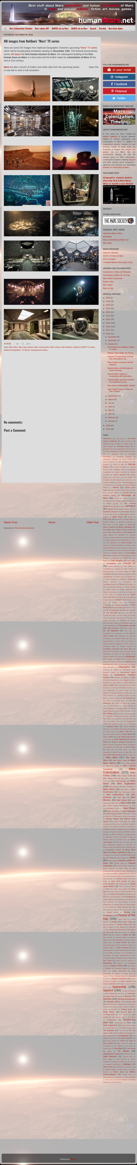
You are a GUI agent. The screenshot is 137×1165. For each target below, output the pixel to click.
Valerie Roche (128, 1054)
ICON (115, 664)
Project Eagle (127, 922)
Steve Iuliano (123, 1007)
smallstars (132, 976)
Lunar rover (107, 739)
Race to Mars (108, 927)
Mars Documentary (118, 781)
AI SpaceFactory (120, 449)
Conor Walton (128, 566)
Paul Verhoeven (108, 902)
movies (128, 149)
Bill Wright (120, 509)
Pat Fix (108, 897)
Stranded (114, 1009)
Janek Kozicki (122, 685)
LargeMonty (118, 719)
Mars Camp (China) (128, 763)
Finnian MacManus (109, 625)
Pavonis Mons (118, 904)
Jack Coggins (124, 680)
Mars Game (109, 789)
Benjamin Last (118, 506)
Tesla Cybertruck (110, 1025)
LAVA (105, 721)
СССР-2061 (115, 1082)
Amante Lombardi (120, 467)
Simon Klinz (128, 973)
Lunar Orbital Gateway (124, 737)
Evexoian (130, 618)
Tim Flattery (118, 1046)
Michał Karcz (122, 839)
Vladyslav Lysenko (118, 1062)
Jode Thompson (108, 695)
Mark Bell (119, 747)
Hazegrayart (130, 656)
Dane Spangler (119, 574)
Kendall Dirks (122, 708)
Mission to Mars (108, 847)
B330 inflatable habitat (118, 501)
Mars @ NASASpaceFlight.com (116, 240)
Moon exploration (119, 852)
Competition (111, 563)
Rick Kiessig (129, 940)
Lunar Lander (108, 737)
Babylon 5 (132, 501)
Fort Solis (128, 631)
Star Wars (120, 993)
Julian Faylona (114, 706)
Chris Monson (110, 550)
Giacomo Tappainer (115, 644)
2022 (108, 312)
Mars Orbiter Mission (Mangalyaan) (115, 805)
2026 (108, 298)
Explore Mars (108, 282)
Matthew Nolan (110, 829)
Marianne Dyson (121, 744)
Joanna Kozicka (116, 693)
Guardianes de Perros (110, 654)
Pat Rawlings (128, 897)
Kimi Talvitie (108, 714)
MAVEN (127, 832)
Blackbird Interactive (110, 512)
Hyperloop (129, 662)
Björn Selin (129, 509)
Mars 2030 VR (130, 755)
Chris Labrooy (121, 548)
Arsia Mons (107, 485)
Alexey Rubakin (127, 459)
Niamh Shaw (123, 868)
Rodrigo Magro (108, 948)
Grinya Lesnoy (119, 651)
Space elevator (126, 981)
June (110, 407)
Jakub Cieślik (128, 683)
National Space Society (125, 866)
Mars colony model (124, 776)
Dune (105, 602)
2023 (108, 309)
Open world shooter (119, 881)
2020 (108, 319)
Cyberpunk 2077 (108, 571)
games (106, 152)
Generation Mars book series (123, 638)
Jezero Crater (124, 690)
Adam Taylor (128, 444)
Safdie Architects (116, 958)
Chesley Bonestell (117, 545)
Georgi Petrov (120, 641)
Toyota (109, 1051)
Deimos (121, 584)
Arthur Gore (114, 490)
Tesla (129, 1023)
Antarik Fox (129, 480)
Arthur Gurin (125, 490)
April (110, 414)
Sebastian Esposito (121, 968)
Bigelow (110, 509)
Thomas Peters (111, 1041)
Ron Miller (109, 953)
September (113, 396)
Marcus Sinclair (108, 744)
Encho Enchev (117, 607)
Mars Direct (107, 285)
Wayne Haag (131, 1067)
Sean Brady (131, 966)
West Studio (123, 1069)
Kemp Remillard (108, 708)
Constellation (107, 569)
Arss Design (118, 485)
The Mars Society (123, 1033)
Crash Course (128, 569)
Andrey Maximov (119, 475)
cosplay (117, 569)
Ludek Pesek (110, 731)
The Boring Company (126, 1028)
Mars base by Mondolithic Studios (121, 386)
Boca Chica (118, 517)
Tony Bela (118, 1048)
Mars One (115, 803)
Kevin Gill (130, 711)
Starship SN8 (130, 1002)
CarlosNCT (121, 535)
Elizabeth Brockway (121, 605)
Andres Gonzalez (121, 472)
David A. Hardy (126, 579)
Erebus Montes (130, 607)
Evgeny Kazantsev (109, 620)
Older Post (93, 522)
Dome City (131, 592)
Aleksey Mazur (125, 451)
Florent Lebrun (128, 628)
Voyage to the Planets (112, 1064)
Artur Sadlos (114, 493)
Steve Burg (113, 1007)
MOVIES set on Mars (60, 28)
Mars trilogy (111, 814)
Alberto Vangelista (111, 451)
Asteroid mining (109, 495)
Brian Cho (106, 524)
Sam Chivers (129, 958)
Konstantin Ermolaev (113, 716)
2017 (108, 330)
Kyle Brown (107, 719)
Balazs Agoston (112, 503)
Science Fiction (116, 966)
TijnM (131, 1043)
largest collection (110, 136)
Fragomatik (106, 633)
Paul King (130, 899)
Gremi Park (107, 651)
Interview (117, 677)
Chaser (105, 545)
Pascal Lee (131, 894)
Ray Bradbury (121, 927)
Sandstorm (107, 963)
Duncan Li (130, 600)
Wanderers (120, 1067)
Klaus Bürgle (131, 713)
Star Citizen (109, 993)
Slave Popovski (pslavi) (118, 976)
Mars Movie (122, 800)
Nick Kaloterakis (127, 871)
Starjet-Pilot (110, 996)
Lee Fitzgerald (128, 721)
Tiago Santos (121, 1043)
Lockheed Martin (112, 726)
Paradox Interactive (117, 894)
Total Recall (131, 1048)
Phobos (127, 912)
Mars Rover (129, 808)
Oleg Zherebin (108, 879)
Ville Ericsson (121, 1059)
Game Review (108, 636)
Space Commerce (119, 979)
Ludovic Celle (123, 731)
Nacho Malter (121, 858)
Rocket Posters (128, 945)
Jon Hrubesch (127, 698)
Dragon (119, 600)
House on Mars (113, 659)
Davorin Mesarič (109, 582)
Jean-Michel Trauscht (126, 688)
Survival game (126, 1012)
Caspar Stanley (110, 540)
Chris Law (132, 548)
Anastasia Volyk (118, 469)
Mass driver (116, 824)
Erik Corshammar (112, 610)
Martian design (112, 819)
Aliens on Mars (118, 464)
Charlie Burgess (126, 543)
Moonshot (116, 855)
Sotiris (107, 978)
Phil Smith (132, 910)
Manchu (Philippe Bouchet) (122, 742)
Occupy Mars (128, 876)
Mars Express (114, 786)
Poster (114, 922)
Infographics (124, 667)
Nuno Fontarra (117, 876)
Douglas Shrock (108, 600)
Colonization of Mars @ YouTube (116, 275)
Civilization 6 (114, 555)
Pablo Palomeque (127, 891)
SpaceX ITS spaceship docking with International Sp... (120, 358)
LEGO (105, 724)
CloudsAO (115, 558)
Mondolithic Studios (113, 850)
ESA (130, 613)
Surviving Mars (109, 1014)
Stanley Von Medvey (128, 991)
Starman (128, 996)
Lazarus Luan (114, 721)
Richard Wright (117, 940)
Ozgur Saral (114, 891)
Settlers (117, 973)
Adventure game (123, 446)
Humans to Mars (116, 662)
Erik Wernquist (112, 613)
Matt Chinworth (120, 827)
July (110, 403)
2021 (108, 316)
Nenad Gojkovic (108, 868)
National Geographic (12, 350)
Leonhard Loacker (117, 724)
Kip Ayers (120, 713)
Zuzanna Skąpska (121, 1080)
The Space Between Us (126, 1038)
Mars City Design (112, 766)
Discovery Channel (116, 587)
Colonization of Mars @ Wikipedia (117, 272)
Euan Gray (123, 615)
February (112, 417)
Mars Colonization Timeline (20, 28)
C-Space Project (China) (124, 530)
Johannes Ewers (123, 695)
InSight (115, 670)
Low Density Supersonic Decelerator (123, 729)
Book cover (107, 519)
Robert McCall (121, 942)
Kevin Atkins (120, 711)
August (111, 399)
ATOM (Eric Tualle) (121, 498)
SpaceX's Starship (110, 253)
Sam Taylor (107, 960)
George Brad (107, 641)
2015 (108, 426)
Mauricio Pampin (116, 832)
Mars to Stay (108, 288)
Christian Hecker (117, 553)
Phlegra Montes (112, 912)
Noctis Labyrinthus (120, 873)
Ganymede (122, 636)
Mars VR (121, 814)
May (110, 410)
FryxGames (118, 633)
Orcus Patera (130, 886)
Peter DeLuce (123, 907)
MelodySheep (130, 834)
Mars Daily (107, 243)
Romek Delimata (120, 950)
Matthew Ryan (122, 829)
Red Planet (123, 932)
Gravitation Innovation (111, 649)
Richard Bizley (121, 937)
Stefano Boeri (122, 1004)
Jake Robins (117, 683)
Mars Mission (66, 347)
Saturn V (120, 963)
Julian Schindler (127, 706)
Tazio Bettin (131, 1017)
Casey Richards (130, 537)
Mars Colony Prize (110, 778)
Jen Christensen (109, 690)
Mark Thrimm (117, 752)
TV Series (26, 350)
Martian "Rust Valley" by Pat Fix (121, 353)
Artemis (116, 487)
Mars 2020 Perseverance (112, 755)
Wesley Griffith (111, 1069)
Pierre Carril (122, 919)
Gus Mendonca (127, 654)
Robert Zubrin (115, 945)
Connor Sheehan (114, 566)
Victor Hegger (108, 1059)
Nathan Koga (119, 863)
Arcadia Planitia (108, 482)
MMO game (120, 847)
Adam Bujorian (116, 444)
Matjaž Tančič (107, 827)
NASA (132, 857)
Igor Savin (123, 664)
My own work (108, 858)
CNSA (125, 558)
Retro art (127, 935)
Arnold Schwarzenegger (125, 482)
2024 (108, 305)
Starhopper (131, 993)
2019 (108, 323)
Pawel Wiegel (130, 904)
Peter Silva (113, 910)
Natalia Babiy (112, 860)
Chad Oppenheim (111, 543)
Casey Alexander (116, 537)
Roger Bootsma (123, 948)
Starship (102, 28)
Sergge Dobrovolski (119, 971)
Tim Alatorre (107, 1046)
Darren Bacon (120, 576)
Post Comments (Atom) (24, 528)
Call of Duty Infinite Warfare (112, 532)
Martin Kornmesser (120, 821)
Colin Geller (131, 561)
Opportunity (123, 884)
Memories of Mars (112, 837)
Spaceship (119, 986)
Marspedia (107, 237)
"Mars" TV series (88, 47)
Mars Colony (55, 347)
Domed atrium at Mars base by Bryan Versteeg (120, 369)
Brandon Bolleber (109, 522)
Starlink (119, 996)
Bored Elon (118, 519)
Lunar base (127, 734)
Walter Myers (108, 1067)
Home (51, 522)
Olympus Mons (122, 879)
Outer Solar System (121, 889)
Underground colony (39, 350)
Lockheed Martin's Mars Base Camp (118, 262)
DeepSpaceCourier (109, 584)
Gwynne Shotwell (109, 656)
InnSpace (106, 670)
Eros (123, 613)
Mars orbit (126, 803)
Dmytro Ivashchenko (110, 592)
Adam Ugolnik (108, 446)
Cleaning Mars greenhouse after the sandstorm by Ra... (121, 381)
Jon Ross (106, 701)
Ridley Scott (107, 942)
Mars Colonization (41, 347)
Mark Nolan (123, 749)
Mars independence (115, 795)
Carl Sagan (128, 532)
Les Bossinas (130, 724)
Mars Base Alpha (116, 28)
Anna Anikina (128, 477)
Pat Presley (116, 897)
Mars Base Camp (120, 760)
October (111, 344)
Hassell (120, 656)
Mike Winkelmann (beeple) (112, 845)
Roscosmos (107, 955)
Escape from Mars (109, 615)
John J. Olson (115, 698)
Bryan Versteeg (125, 527)
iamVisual (106, 664)
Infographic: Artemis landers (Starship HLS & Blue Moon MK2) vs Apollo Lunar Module (118, 180)
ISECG (126, 677)
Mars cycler (125, 778)
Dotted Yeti (114, 597)
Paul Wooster (123, 902)
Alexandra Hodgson (110, 459)
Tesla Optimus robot (128, 1025)
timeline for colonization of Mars (116, 167)
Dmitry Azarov (111, 589)
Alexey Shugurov (109, 462)
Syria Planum (123, 1014)
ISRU (133, 677)
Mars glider (124, 789)
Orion (108, 889)
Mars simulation (113, 811)
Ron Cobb (132, 950)
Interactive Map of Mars (112, 233)
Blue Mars (125, 512)
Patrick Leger (107, 899)
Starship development (126, 999)
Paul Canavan (119, 899)
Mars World (131, 814)
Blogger (73, 1159)
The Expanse (108, 1030)
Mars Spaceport (128, 811)
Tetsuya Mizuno (110, 1028)
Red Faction (130, 930)
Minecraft (129, 845)
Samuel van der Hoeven (124, 960)
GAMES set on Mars (79, 28)
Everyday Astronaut (116, 618)
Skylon (105, 976)
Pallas (105, 894)
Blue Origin (113, 514)
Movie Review (128, 855)
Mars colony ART (42, 28)
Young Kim (117, 1077)
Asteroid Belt (127, 493)
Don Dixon (109, 594)
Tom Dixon (129, 1046)
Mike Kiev (129, 842)
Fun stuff (128, 633)
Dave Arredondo (111, 579)
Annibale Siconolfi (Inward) (112, 480)
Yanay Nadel (107, 1077)
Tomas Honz (107, 1048)
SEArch (108, 968)
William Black (118, 1072)
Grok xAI (130, 651)
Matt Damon (131, 827)
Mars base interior (26, 347)
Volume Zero (131, 1062)
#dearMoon (107, 438)
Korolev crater (128, 716)
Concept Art (129, 563)
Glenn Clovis (129, 644)
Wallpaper (127, 1064)
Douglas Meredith (127, 597)
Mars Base (13, 347)
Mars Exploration (126, 783)
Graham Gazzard (126, 646)
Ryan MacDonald (121, 955)
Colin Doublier (117, 561)
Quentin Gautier (108, 924)
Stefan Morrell (110, 1004)
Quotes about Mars (124, 924)
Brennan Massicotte (126, 522)
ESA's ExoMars (109, 259)
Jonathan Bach (119, 701)
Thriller (122, 1041)
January (111, 421)
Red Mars (110, 932)
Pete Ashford (110, 907)
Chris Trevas (122, 550)
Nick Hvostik (115, 871)
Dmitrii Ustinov (130, 587)
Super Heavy (109, 1012)
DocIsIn (122, 592)
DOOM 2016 (121, 594)
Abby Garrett (125, 441)
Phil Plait (123, 910)
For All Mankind (110, 631)
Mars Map (121, 797)
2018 (108, 327)
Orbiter (121, 886)
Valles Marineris (110, 1056)
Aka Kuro (132, 449)
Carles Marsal (108, 535)
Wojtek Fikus (127, 1074)
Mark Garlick (130, 747)
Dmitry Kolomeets (126, 589)
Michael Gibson (108, 839)
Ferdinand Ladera (127, 623)
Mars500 (108, 816)
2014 (108, 429)
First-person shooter (127, 626)
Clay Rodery (125, 555)
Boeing (130, 517)
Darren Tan (131, 576)
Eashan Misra (117, 602)
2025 (108, 301)
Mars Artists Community (112, 278)
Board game (124, 514)
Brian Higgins (119, 524)
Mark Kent (110, 749)
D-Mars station (123, 571)
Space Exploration (110, 984)
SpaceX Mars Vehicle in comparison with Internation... (120, 375)
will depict (16, 54)
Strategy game (126, 1009)
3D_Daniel (119, 438)
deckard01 (127, 582)
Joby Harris (129, 693)
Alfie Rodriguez (123, 462)
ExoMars (123, 620)
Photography (108, 916)
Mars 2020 (129, 752)
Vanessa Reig (127, 1056)
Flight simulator (113, 628)
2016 (108, 334)
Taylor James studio (118, 1017)
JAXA (114, 688)
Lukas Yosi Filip (114, 734)
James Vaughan (109, 685)
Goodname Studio (109, 646)
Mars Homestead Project (126, 792)
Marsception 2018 (120, 816)
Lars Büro (129, 719)
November (112, 340)
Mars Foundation (127, 786)
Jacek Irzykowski (111, 680)
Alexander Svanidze (124, 456)
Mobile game (131, 847)
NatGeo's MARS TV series (84, 347)
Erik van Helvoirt (129, 610)
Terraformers (111, 1020)
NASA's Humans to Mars (113, 256)
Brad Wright (129, 519)
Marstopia (132, 816)
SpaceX (93, 28)
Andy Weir (116, 477)
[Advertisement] (51, 502)
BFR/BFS (130, 506)
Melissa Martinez (117, 834)
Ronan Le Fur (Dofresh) (124, 953)
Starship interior (113, 1002)
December (112, 337)
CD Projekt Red (123, 540)
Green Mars (127, 649)
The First (122, 1030)
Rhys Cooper (107, 937)
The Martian (123, 1036)
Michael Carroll (127, 837)
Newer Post (10, 522)
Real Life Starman (116, 930)
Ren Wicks (116, 935)
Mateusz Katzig (128, 824)
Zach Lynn (108, 1080)
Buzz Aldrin (107, 530)
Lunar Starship (120, 739)
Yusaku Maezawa (129, 1077)
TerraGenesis (118, 1023)
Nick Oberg (106, 873)
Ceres (133, 540)
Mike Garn (119, 842)
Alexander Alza (117, 454)
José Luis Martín (121, 703)
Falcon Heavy (113, 623)
